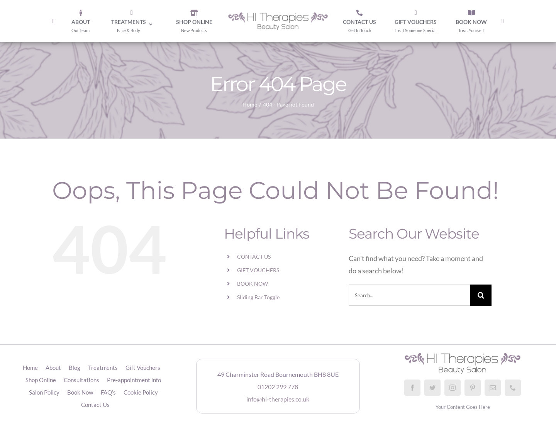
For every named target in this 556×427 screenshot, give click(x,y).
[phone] (513, 388)
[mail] (493, 388)
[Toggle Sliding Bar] (503, 21)
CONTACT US (254, 256)
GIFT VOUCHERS (258, 270)
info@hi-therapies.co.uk (277, 399)
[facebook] (412, 388)
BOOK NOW (252, 283)
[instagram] (452, 388)
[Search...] (409, 295)
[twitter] (432, 388)
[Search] (481, 295)
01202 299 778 (278, 386)
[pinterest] (472, 388)
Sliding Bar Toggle (258, 297)
